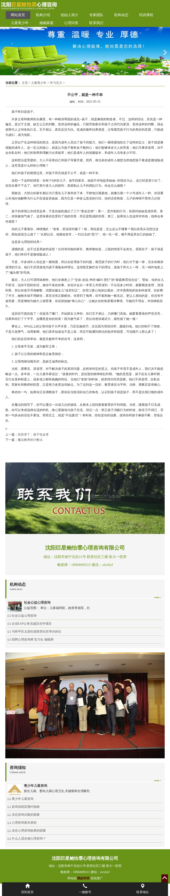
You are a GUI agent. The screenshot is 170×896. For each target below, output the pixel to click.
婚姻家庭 (46, 23)
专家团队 (96, 15)
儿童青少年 (20, 23)
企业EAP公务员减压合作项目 (32, 623)
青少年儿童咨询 (22, 798)
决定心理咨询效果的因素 (29, 830)
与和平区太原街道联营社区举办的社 (36, 631)
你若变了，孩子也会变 (33, 434)
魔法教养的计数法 (30, 439)
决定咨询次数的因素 (26, 814)
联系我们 (96, 23)
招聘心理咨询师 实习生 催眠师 (33, 639)
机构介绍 (43, 15)
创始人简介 (69, 15)
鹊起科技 (84, 878)
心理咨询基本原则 (24, 822)
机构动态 (121, 15)
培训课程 (146, 15)
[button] (4, 51)
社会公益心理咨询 (24, 615)
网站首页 (18, 15)
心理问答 (71, 23)
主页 (25, 83)
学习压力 (56, 83)
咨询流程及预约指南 (26, 806)
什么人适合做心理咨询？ (29, 838)
